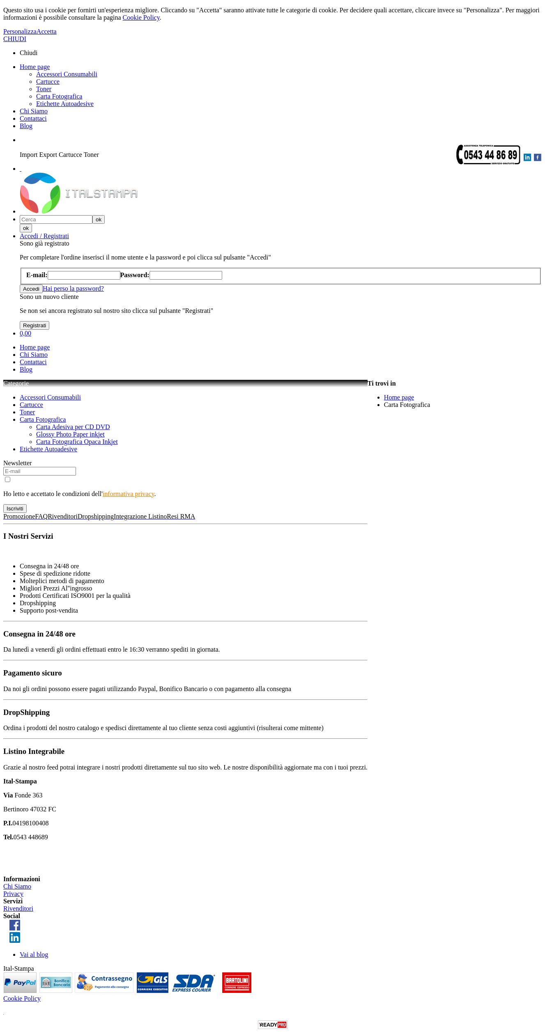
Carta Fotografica (59, 96)
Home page (35, 66)
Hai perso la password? (73, 288)
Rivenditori (18, 908)
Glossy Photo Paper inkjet (70, 434)
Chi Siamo (34, 111)
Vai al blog (34, 954)
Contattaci (33, 118)
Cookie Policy (141, 17)
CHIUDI (14, 38)
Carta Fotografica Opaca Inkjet (77, 441)
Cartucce (48, 81)
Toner (43, 88)
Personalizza (20, 31)
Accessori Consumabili (66, 74)
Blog (26, 125)
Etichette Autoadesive (65, 103)
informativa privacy (128, 493)
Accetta (47, 31)
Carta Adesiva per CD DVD (73, 426)
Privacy (13, 893)
